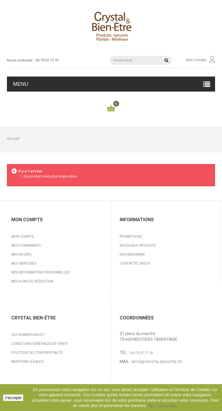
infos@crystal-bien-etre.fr (157, 362)
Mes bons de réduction (32, 281)
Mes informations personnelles (40, 272)
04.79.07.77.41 (142, 353)
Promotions (131, 237)
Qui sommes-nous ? (28, 335)
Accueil (13, 138)
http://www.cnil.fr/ (162, 405)
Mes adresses (23, 263)
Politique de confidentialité (37, 353)
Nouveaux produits (138, 245)
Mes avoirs (21, 254)
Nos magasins (132, 254)
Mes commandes (26, 245)
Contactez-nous (135, 263)
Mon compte (200, 60)
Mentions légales (27, 362)
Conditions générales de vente (39, 344)
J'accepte (13, 397)
